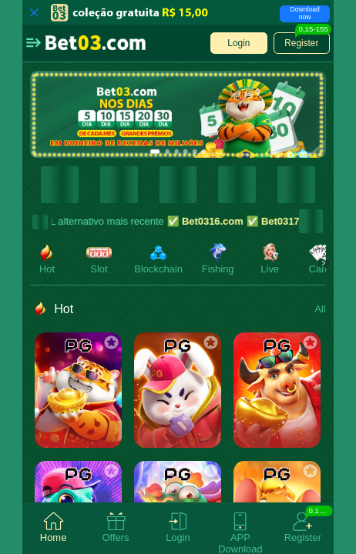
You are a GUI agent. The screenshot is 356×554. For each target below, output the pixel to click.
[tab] (53, 528)
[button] (33, 43)
